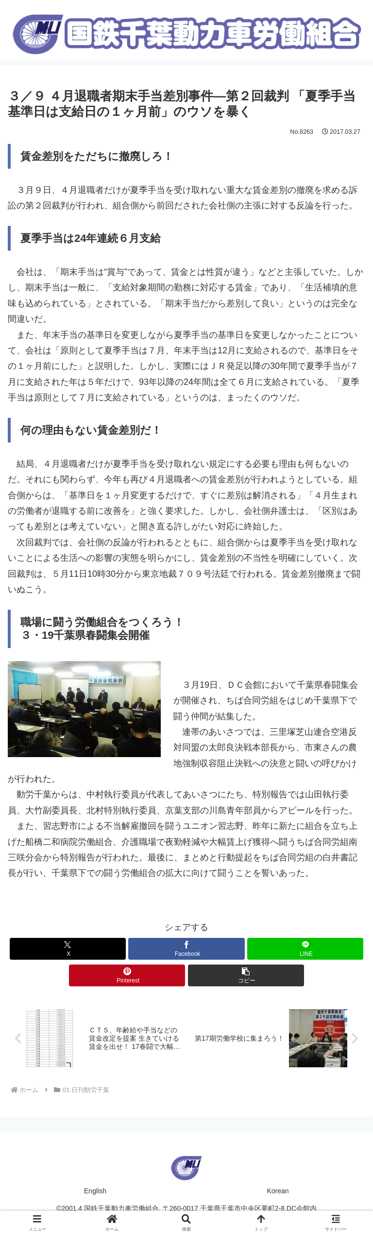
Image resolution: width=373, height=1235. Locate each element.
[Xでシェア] (68, 949)
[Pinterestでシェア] (127, 975)
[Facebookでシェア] (186, 949)
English (95, 1191)
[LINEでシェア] (305, 949)
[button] (246, 975)
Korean (277, 1191)
